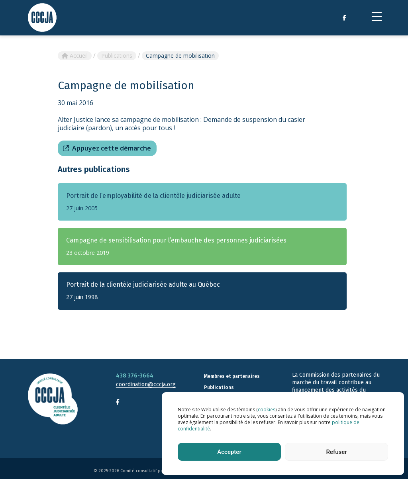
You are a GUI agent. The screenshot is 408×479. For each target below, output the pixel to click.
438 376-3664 (134, 375)
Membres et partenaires (232, 376)
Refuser (336, 452)
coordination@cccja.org (146, 384)
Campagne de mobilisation (180, 55)
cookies (266, 409)
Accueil (75, 55)
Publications (116, 55)
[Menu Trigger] (377, 16)
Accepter (229, 452)
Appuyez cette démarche (111, 148)
